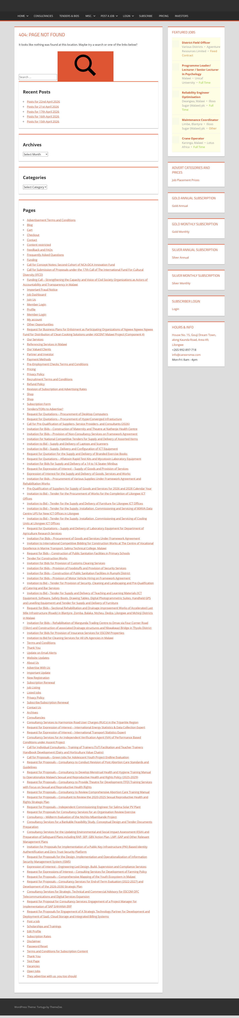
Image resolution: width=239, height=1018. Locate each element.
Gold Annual (180, 206)
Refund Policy (36, 384)
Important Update (38, 673)
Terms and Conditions (41, 643)
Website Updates (38, 658)
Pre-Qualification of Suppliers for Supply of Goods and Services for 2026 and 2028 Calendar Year (89, 488)
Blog (30, 225)
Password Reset (37, 946)
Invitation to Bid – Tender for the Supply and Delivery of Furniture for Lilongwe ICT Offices (85, 503)
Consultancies (43, 16)
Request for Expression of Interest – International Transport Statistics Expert (76, 732)
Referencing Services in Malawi (47, 344)
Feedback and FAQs (40, 250)
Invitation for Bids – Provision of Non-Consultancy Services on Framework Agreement (82, 434)
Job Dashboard (36, 294)
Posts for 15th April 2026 (43, 121)
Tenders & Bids (69, 16)
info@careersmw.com (186, 355)
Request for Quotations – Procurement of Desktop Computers (67, 414)
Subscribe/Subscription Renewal (48, 702)
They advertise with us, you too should (51, 976)
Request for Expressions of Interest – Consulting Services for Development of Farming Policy (87, 872)
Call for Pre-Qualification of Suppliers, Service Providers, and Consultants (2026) (78, 424)
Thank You (34, 648)
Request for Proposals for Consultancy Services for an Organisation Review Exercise (81, 812)
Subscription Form (39, 404)
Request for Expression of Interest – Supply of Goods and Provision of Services (77, 469)
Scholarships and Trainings (44, 926)
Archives (32, 712)
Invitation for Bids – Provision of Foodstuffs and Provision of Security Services (76, 568)
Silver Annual (180, 257)
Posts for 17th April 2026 (43, 112)
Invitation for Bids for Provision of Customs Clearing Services (66, 563)
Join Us (31, 299)
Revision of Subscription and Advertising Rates (57, 389)
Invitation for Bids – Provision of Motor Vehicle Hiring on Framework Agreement (78, 578)
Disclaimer (34, 941)
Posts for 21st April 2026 (43, 107)
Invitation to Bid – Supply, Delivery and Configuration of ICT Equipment (72, 449)
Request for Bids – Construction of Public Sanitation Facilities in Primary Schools (78, 553)
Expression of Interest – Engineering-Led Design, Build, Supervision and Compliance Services (86, 867)
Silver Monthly (181, 283)
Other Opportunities (40, 324)
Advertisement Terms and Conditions (51, 220)
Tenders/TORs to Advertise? (45, 409)
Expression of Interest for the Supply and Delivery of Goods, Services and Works (78, 474)
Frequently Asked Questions (45, 255)
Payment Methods (39, 359)
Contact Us (34, 707)
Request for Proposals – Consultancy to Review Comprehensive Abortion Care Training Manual (88, 792)
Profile (31, 309)
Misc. (91, 16)
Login (128, 16)
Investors (181, 16)
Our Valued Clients (39, 349)
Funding (32, 260)
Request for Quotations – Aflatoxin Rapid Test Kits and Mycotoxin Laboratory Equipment (84, 459)
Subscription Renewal (41, 682)
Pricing (164, 16)
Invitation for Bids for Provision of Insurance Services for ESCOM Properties (75, 633)
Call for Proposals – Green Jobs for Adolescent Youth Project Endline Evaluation (78, 757)
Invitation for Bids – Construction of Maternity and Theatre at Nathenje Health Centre (82, 429)
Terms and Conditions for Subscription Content (57, 951)
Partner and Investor (40, 354)
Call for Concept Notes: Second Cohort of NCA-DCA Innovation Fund (71, 265)
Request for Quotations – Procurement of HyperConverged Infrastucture (74, 419)
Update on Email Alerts (42, 653)
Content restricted (39, 245)
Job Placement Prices (185, 180)
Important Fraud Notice (42, 289)
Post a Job (109, 16)
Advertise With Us (38, 668)
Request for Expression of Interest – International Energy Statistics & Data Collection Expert (86, 727)
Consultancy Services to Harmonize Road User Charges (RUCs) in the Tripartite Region (82, 722)
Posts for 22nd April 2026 (43, 102)
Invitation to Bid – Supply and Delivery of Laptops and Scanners (67, 444)
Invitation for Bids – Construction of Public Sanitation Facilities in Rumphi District (78, 573)
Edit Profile (34, 931)
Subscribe (145, 16)
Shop (30, 394)
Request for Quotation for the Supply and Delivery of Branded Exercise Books (77, 454)
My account (34, 319)
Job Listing (33, 687)
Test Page (33, 961)
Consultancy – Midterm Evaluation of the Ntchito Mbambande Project (72, 817)
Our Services (35, 339)
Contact (32, 240)
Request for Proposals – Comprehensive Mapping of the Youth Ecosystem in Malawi (81, 877)
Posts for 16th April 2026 (43, 116)
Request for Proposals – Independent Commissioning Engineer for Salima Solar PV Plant (84, 807)
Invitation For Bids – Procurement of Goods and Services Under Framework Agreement (83, 538)
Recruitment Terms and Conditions (49, 379)
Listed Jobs (34, 692)
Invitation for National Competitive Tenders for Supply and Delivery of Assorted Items (82, 439)
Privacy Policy (35, 374)
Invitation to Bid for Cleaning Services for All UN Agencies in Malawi (70, 638)
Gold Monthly (180, 232)
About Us (33, 663)
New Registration (38, 678)
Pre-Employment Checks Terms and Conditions (57, 364)
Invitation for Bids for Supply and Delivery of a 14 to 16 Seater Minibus (72, 464)
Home (23, 16)
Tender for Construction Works (47, 558)
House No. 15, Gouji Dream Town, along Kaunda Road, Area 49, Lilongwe (194, 340)
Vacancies (33, 966)
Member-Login (36, 314)
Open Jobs (33, 971)
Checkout (33, 235)
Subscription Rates (39, 936)
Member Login (36, 304)
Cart (29, 230)
